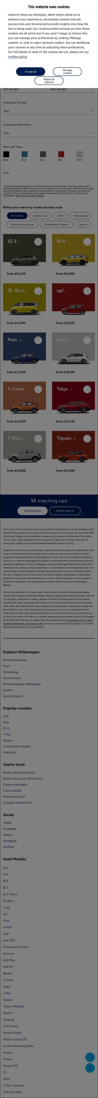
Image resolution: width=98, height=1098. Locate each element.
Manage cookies (67, 72)
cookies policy (17, 56)
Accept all (30, 71)
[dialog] (49, 549)
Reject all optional (49, 81)
